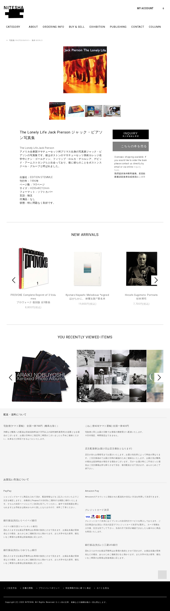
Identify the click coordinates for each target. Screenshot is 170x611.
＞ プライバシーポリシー (48, 588)
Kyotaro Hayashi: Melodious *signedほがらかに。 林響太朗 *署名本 (87, 297)
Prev (14, 280)
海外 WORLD (37, 40)
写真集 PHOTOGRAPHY (19, 40)
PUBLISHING (118, 26)
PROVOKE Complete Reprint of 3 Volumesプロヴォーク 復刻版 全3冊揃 (33, 299)
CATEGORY (15, 26)
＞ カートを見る (101, 588)
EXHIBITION (97, 26)
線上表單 (141, 177)
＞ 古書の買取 (26, 588)
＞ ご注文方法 (10, 588)
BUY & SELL (77, 26)
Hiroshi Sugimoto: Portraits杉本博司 (141, 297)
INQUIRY (131, 134)
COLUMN (155, 26)
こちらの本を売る (130, 146)
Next (155, 280)
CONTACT (137, 26)
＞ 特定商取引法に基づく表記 (77, 588)
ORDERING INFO (53, 26)
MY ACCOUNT (145, 8)
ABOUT (33, 26)
